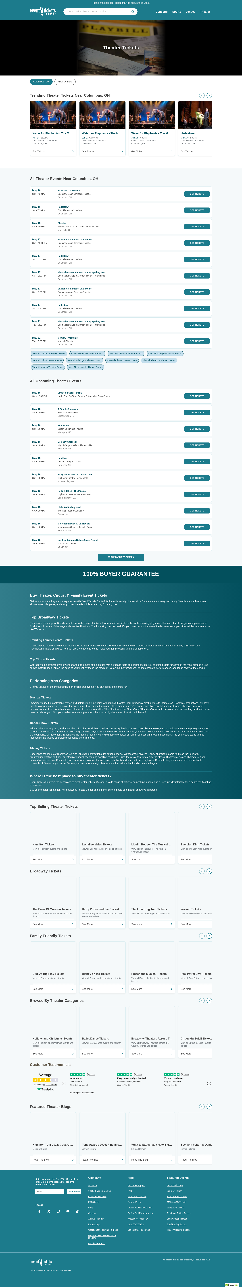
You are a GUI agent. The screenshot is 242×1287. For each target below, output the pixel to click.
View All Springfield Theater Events (165, 353)
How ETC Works (136, 1224)
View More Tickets (121, 557)
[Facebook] (39, 1212)
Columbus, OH (41, 81)
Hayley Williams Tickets (178, 1230)
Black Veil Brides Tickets (178, 1213)
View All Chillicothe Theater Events (126, 353)
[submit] (133, 11)
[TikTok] (77, 1212)
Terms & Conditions (137, 1196)
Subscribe (74, 1191)
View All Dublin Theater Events (47, 360)
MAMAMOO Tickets (176, 1202)
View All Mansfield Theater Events (87, 353)
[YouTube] (68, 1212)
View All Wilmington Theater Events (84, 360)
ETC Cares (93, 1202)
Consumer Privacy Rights (140, 1207)
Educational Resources (139, 1230)
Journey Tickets (174, 1191)
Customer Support (136, 1185)
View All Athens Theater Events (122, 360)
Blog (90, 1207)
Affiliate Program (96, 1219)
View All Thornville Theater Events (159, 360)
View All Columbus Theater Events (48, 353)
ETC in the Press (96, 1243)
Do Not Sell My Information (140, 1213)
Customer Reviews (97, 1196)
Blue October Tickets (177, 1196)
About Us (92, 1185)
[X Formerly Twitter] (49, 1212)
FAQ (130, 1191)
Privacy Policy (134, 1202)
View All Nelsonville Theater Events (85, 367)
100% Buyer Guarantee (99, 1191)
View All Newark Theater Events (47, 367)
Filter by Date (65, 81)
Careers (92, 1213)
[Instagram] (58, 1212)
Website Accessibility (138, 1219)
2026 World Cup (175, 1185)
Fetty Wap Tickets (175, 1207)
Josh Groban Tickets (177, 1219)
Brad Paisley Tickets (176, 1224)
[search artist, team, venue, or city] (100, 11)
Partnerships (94, 1224)
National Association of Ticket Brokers (102, 1236)
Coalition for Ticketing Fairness (103, 1230)
